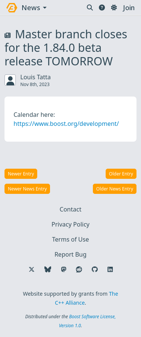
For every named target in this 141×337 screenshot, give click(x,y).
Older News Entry (114, 189)
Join (129, 7)
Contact (71, 209)
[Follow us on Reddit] (79, 269)
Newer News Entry (27, 189)
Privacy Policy (70, 224)
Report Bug (70, 254)
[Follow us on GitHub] (95, 269)
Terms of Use (70, 239)
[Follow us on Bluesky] (47, 269)
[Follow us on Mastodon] (63, 269)
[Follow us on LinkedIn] (110, 269)
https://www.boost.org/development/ (66, 123)
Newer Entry (21, 174)
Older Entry (121, 174)
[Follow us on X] (32, 269)
